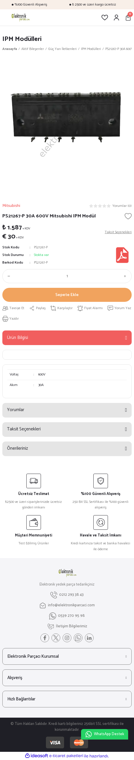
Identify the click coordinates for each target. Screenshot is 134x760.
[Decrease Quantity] (7, 276)
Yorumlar (15, 409)
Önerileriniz (17, 448)
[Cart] (128, 17)
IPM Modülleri (22, 39)
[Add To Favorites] (128, 216)
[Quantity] (67, 276)
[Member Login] (116, 17)
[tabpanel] (67, 125)
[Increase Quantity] (126, 276)
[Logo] (20, 17)
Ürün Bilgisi (17, 337)
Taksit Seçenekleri (24, 429)
